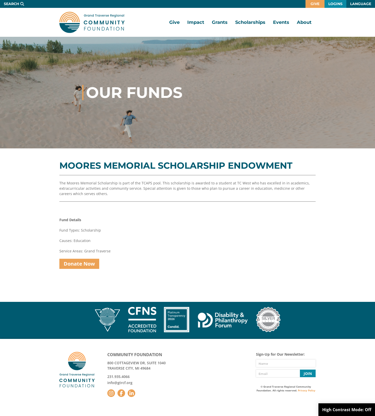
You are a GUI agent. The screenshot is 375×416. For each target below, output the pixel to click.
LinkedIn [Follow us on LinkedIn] (131, 393)
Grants (220, 22)
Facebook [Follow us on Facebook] (121, 393)
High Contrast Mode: (346, 409)
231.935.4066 (118, 376)
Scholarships (250, 22)
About (304, 22)
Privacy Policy (306, 390)
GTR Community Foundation (92, 22)
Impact (195, 22)
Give (315, 4)
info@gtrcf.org (119, 382)
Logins (335, 4)
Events (281, 22)
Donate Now (79, 263)
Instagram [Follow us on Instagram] (111, 393)
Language (360, 4)
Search (11, 4)
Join (308, 373)
